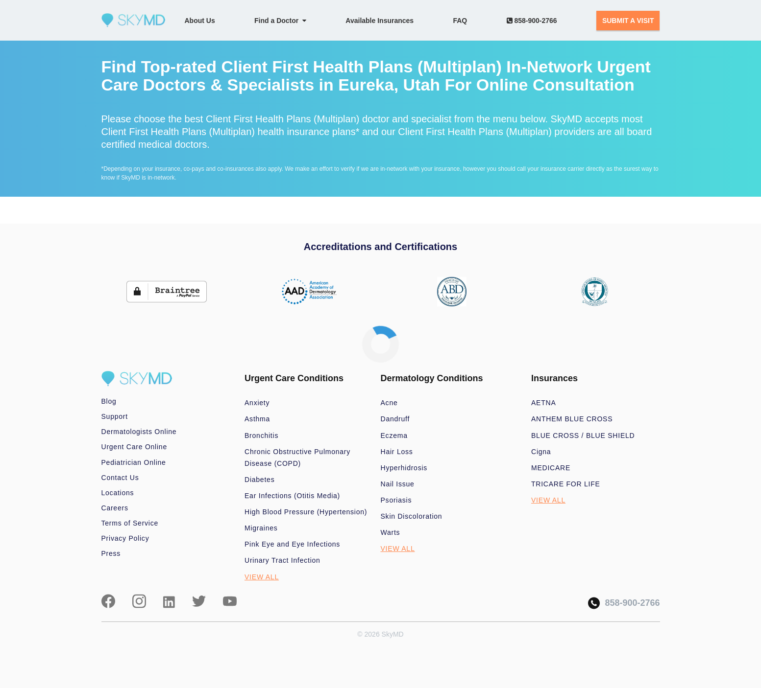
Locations (117, 493)
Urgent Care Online (134, 447)
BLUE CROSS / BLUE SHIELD (583, 435)
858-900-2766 (532, 20)
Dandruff (395, 419)
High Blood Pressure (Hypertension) (306, 512)
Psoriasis (396, 500)
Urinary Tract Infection (282, 560)
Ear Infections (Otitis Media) (292, 496)
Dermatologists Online (139, 432)
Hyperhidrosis (404, 468)
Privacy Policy (125, 538)
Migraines (261, 528)
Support (114, 416)
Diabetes (259, 479)
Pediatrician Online (133, 462)
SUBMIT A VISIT (628, 20)
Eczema (394, 435)
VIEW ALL (262, 577)
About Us (200, 20)
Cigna (541, 452)
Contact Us (120, 478)
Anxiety (257, 403)
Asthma (257, 419)
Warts (390, 532)
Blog (109, 401)
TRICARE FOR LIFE (565, 484)
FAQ (460, 20)
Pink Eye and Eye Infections (292, 544)
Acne (389, 403)
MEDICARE (550, 468)
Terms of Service (130, 523)
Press (111, 553)
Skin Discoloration (411, 516)
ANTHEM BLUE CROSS (572, 419)
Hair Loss (397, 452)
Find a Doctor (280, 20)
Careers (114, 508)
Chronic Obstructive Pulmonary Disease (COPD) (297, 457)
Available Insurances (379, 20)
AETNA (543, 403)
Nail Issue (398, 484)
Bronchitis (261, 435)
